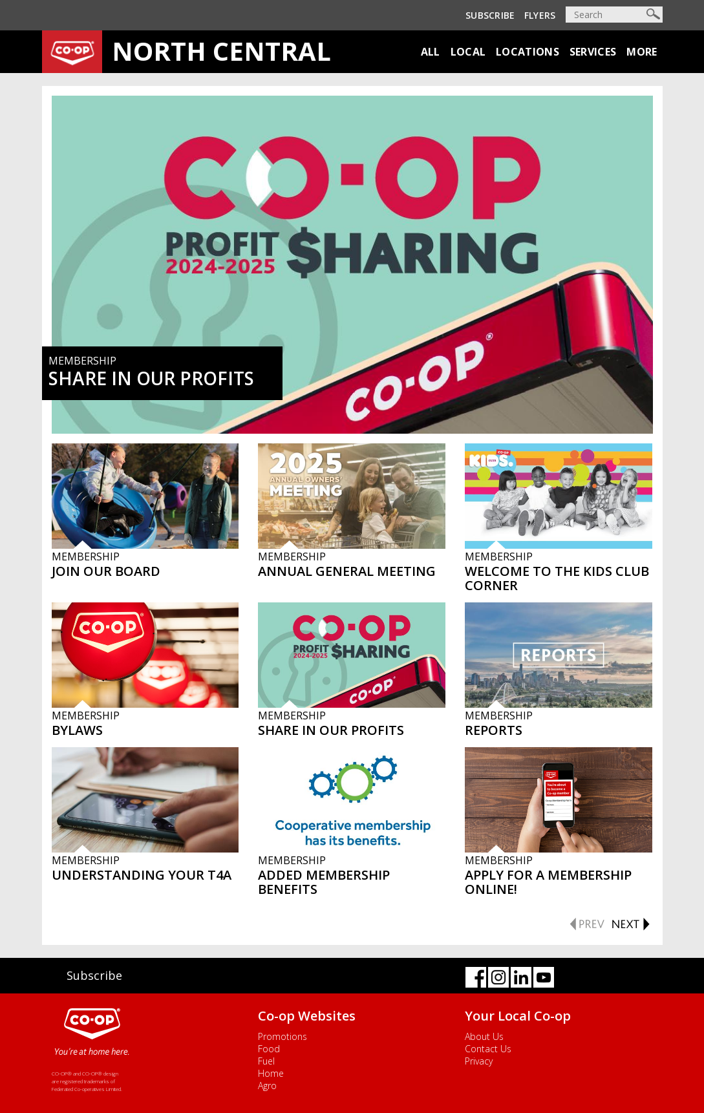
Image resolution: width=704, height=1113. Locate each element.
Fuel (266, 1061)
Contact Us (488, 1049)
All (430, 52)
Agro (267, 1085)
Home (271, 1073)
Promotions (282, 1036)
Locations (527, 52)
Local (468, 52)
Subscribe (490, 15)
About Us (484, 1036)
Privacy (479, 1061)
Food (269, 1049)
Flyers (540, 15)
